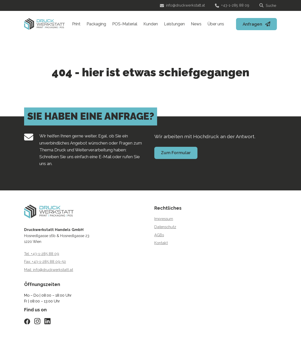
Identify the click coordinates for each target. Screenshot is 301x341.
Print (76, 24)
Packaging (96, 24)
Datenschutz (165, 227)
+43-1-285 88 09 (232, 5)
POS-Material (124, 24)
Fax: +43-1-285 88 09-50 (45, 261)
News (196, 24)
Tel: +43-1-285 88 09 (41, 254)
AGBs (159, 235)
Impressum (163, 219)
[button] (11, 330)
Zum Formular (176, 152)
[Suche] (268, 5)
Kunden (150, 24)
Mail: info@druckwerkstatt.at (48, 269)
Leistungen (174, 24)
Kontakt (161, 243)
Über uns (216, 24)
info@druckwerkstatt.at (182, 5)
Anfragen (252, 24)
